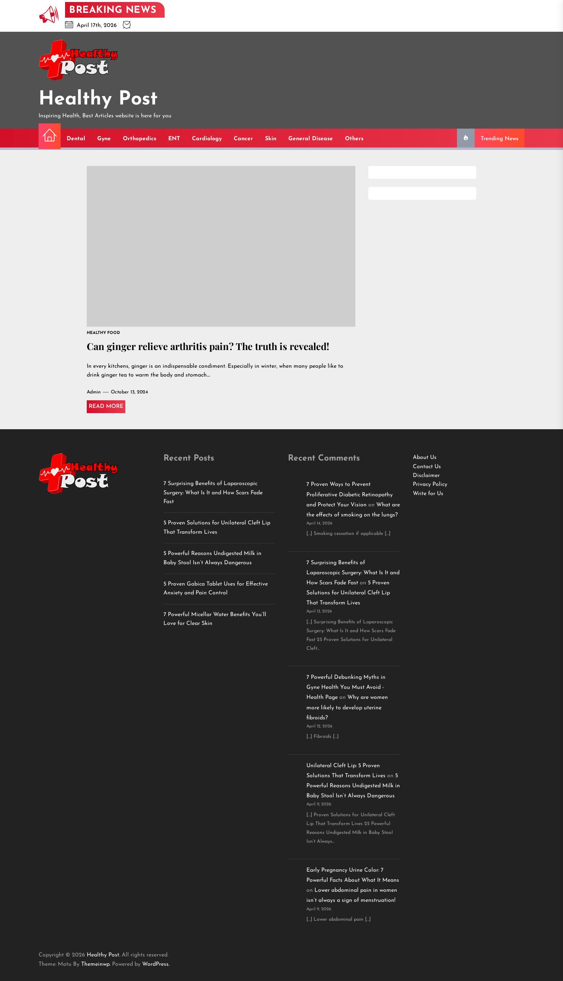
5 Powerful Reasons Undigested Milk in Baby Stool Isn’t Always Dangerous (212, 558)
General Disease (310, 139)
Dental (76, 139)
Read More (106, 406)
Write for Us (428, 494)
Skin (270, 139)
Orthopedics (139, 139)
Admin (94, 392)
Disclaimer (426, 476)
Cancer (243, 139)
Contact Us (427, 467)
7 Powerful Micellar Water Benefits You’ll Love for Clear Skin (214, 619)
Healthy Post (98, 99)
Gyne (104, 139)
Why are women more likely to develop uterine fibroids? (347, 707)
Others (354, 139)
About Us (425, 458)
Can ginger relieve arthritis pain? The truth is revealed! (208, 346)
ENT (174, 139)
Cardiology (207, 139)
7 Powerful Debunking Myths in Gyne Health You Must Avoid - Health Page (346, 687)
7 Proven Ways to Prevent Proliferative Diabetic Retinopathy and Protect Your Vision (349, 494)
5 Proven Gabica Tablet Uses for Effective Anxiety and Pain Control (215, 588)
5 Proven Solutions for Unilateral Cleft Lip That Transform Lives (216, 527)
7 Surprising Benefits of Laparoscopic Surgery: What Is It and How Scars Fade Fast (213, 493)
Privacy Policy (430, 484)
